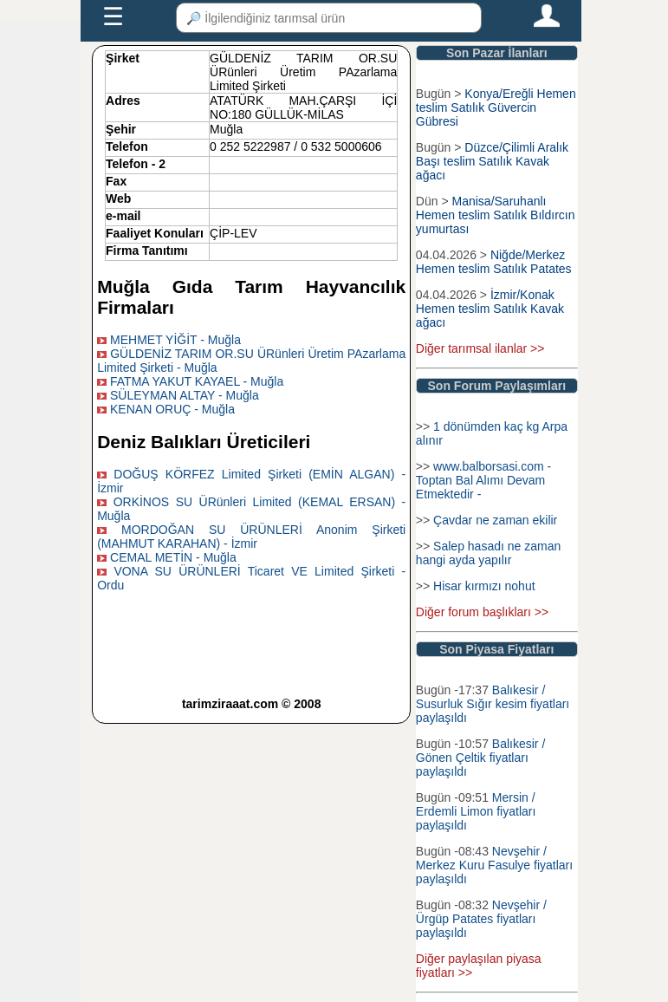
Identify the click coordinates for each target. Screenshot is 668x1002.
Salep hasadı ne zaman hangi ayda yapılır (488, 553)
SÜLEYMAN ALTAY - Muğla (184, 395)
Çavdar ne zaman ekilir (495, 520)
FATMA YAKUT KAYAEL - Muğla (196, 381)
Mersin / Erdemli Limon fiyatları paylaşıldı (476, 811)
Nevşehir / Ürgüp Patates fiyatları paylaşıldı (481, 919)
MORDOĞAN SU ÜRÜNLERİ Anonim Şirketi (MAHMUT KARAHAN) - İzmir (251, 536)
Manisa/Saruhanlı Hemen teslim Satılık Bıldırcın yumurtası (495, 215)
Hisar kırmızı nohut (484, 586)
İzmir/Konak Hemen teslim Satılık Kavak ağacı (490, 308)
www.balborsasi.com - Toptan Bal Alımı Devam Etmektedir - (483, 480)
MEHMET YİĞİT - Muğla (175, 340)
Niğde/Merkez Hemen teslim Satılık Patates (494, 262)
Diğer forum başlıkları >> (482, 612)
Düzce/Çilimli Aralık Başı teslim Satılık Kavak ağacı (492, 161)
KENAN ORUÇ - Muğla (172, 409)
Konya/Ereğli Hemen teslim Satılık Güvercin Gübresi (496, 107)
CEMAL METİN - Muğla (173, 557)
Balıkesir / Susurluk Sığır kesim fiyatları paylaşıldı (492, 704)
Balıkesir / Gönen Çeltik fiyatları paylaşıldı (480, 757)
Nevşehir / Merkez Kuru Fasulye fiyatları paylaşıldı (494, 865)
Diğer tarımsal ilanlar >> (480, 348)
